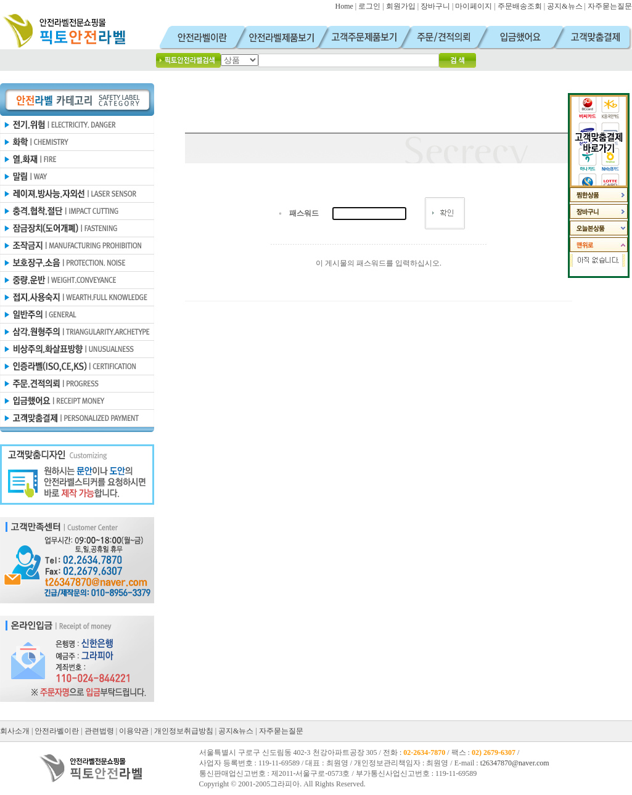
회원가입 (401, 6)
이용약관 (134, 731)
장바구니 (435, 6)
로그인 (369, 6)
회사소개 (15, 731)
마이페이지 (473, 6)
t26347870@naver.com (514, 763)
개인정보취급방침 (183, 731)
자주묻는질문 (610, 6)
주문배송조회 (520, 6)
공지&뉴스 (564, 6)
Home (344, 6)
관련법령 (99, 731)
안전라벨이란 (57, 731)
